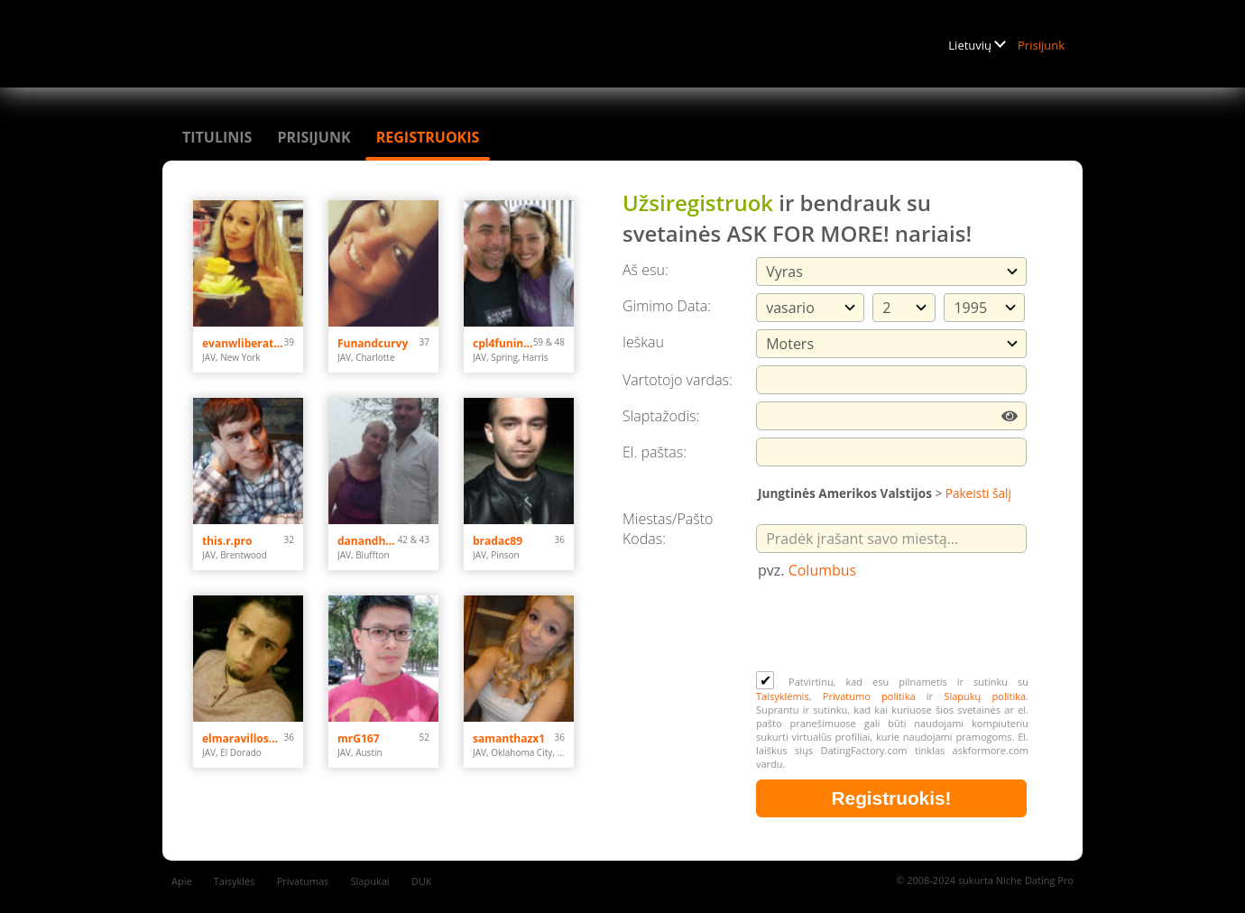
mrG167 (358, 738)
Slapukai (370, 881)
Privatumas (303, 881)
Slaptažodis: (660, 416)
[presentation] (893, 627)
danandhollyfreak (367, 541)
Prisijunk (1041, 45)
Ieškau (643, 342)
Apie (181, 881)
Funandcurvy (372, 343)
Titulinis (217, 137)
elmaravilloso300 (243, 738)
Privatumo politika (869, 696)
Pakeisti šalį (978, 493)
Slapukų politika (985, 696)
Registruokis (428, 137)
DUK (421, 881)
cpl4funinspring (503, 343)
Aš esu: (645, 270)
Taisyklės (234, 881)
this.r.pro (227, 541)
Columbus (822, 570)
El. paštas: (654, 452)
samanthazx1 (509, 738)
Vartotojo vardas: (677, 380)
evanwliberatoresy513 (243, 343)
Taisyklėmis (782, 696)
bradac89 (497, 541)
